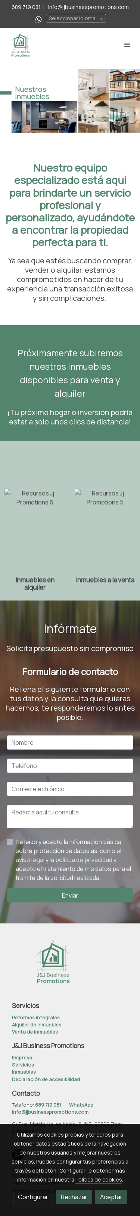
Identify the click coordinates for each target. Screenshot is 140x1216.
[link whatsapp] (38, 18)
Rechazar (74, 1197)
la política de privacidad (81, 860)
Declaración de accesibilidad (46, 1079)
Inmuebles (24, 1071)
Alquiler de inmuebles (36, 1024)
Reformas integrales (36, 1017)
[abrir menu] (127, 44)
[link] (20, 44)
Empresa (22, 1057)
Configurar (33, 1197)
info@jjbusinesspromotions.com (88, 6)
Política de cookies (98, 1179)
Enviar (70, 895)
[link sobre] (70, 966)
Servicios (23, 1064)
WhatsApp (81, 1104)
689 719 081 (26, 6)
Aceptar (111, 1197)
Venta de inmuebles (35, 1031)
